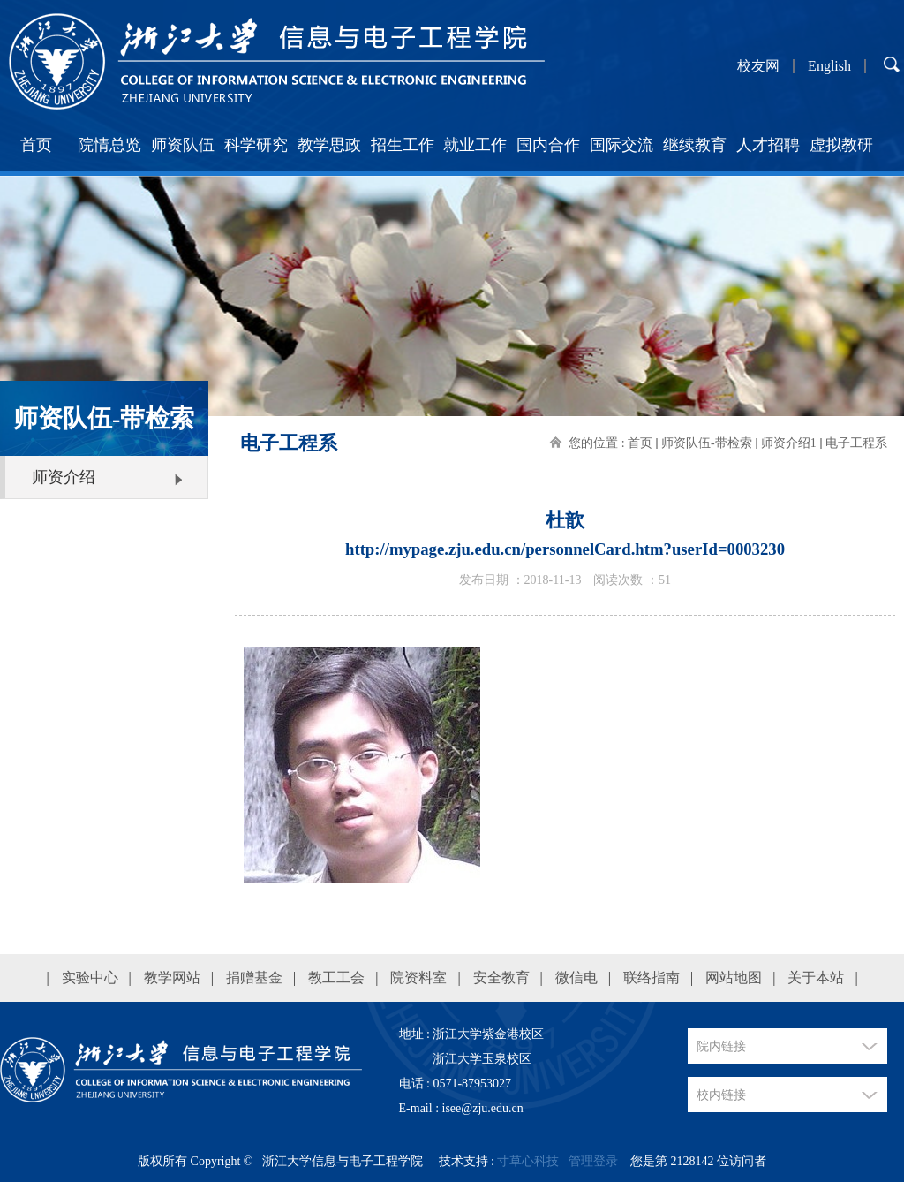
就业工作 (475, 145)
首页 (36, 145)
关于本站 (815, 977)
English (829, 66)
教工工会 (336, 977)
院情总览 (109, 145)
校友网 (758, 66)
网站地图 (733, 977)
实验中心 (90, 977)
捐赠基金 (254, 977)
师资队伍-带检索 (706, 443)
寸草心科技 (528, 1161)
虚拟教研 (841, 145)
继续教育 (695, 145)
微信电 (576, 977)
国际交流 (621, 145)
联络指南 (651, 977)
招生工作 (402, 145)
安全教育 (501, 977)
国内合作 (548, 145)
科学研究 (256, 145)
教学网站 (172, 977)
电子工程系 (856, 443)
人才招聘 (768, 145)
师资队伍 (183, 145)
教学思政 (329, 145)
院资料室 (418, 977)
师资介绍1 (789, 443)
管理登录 (593, 1161)
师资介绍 (63, 477)
